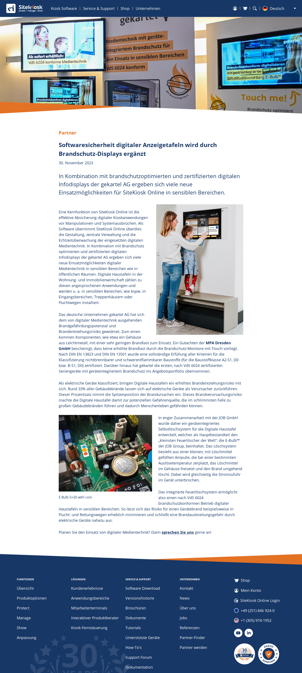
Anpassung (26, 637)
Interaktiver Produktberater (95, 617)
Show (21, 627)
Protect (23, 607)
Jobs (183, 617)
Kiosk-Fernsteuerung (89, 627)
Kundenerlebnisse (87, 588)
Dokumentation (139, 667)
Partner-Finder (192, 637)
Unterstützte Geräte (142, 637)
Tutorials (133, 627)
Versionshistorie (139, 598)
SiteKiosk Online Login (257, 601)
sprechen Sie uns (178, 532)
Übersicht (25, 588)
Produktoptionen (32, 598)
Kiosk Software (64, 8)
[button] (279, 8)
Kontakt (186, 588)
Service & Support (99, 8)
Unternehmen (148, 8)
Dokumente (135, 617)
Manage (24, 617)
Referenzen (189, 627)
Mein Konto (247, 590)
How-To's (133, 647)
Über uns (188, 607)
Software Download (142, 588)
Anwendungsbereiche (90, 598)
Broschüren (135, 607)
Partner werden (193, 647)
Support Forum (138, 657)
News (185, 598)
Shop (125, 8)
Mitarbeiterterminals (89, 607)
